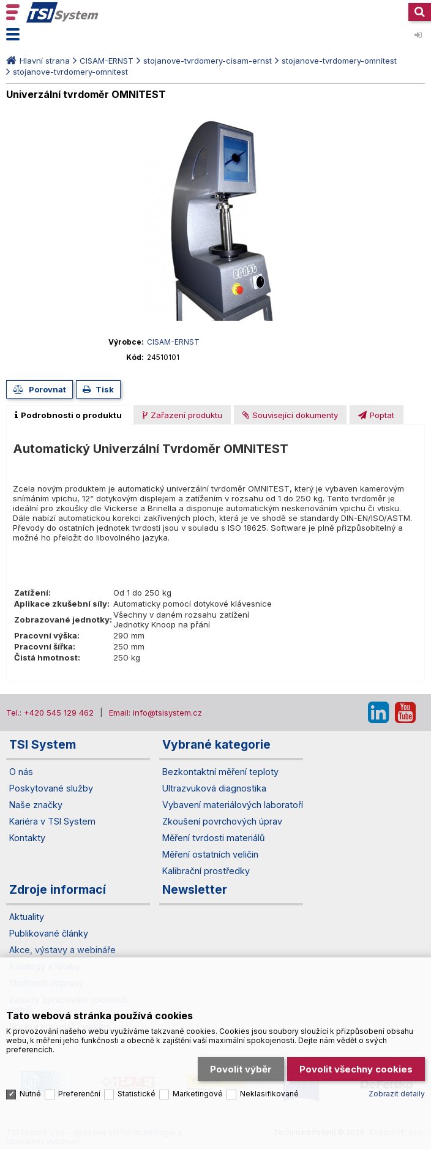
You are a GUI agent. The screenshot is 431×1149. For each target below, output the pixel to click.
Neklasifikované (269, 1093)
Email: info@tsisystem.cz (155, 712)
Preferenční (79, 1093)
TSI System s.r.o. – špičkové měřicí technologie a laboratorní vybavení (62, 12)
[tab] (68, 415)
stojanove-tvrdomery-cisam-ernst (207, 60)
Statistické (137, 1093)
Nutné (30, 1093)
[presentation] (68, 415)
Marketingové (198, 1093)
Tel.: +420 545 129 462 (50, 712)
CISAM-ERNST (106, 60)
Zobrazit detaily (397, 1093)
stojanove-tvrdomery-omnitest (339, 60)
